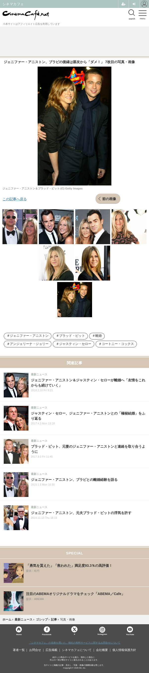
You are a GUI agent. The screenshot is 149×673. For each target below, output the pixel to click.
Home (19, 634)
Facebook (46, 634)
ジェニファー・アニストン (29, 335)
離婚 (98, 335)
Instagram (102, 631)
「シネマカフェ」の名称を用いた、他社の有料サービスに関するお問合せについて (74, 642)
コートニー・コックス (118, 344)
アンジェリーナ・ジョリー (29, 344)
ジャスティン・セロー (75, 344)
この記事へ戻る (14, 199)
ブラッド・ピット (72, 335)
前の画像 (109, 198)
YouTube (130, 634)
